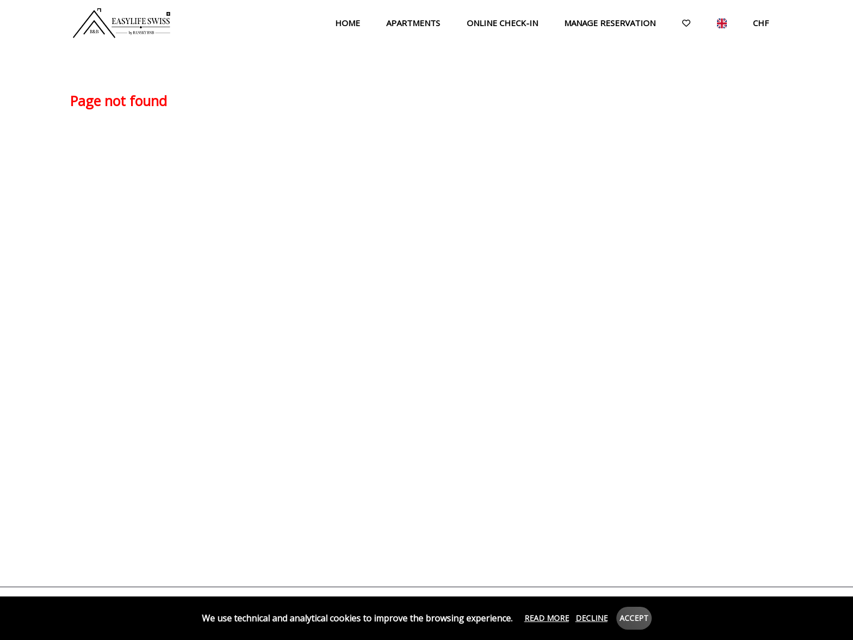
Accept (634, 618)
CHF (761, 22)
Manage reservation (610, 22)
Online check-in (502, 22)
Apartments (413, 22)
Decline (592, 618)
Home (347, 22)
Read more (546, 618)
